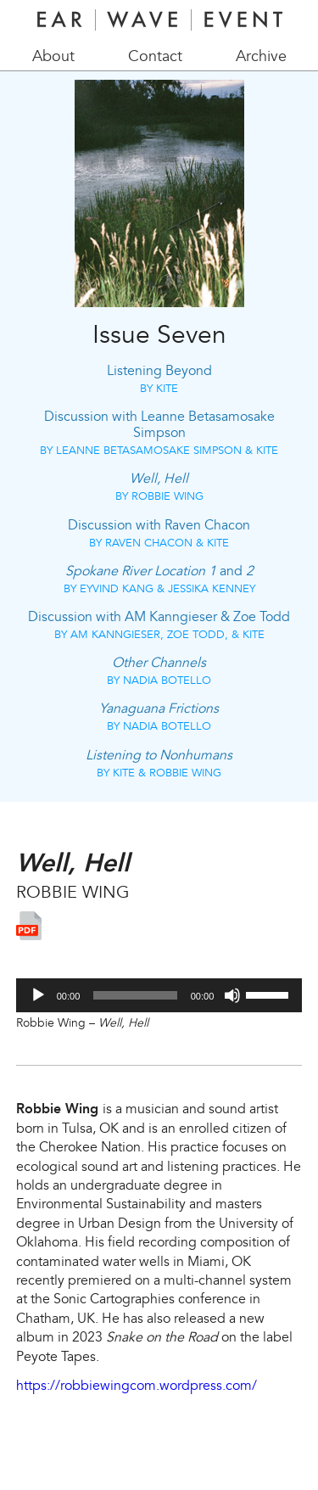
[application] (159, 995)
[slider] (134, 995)
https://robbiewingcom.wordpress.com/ (136, 1385)
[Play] (38, 995)
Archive (261, 56)
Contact (155, 56)
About (53, 56)
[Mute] (232, 995)
